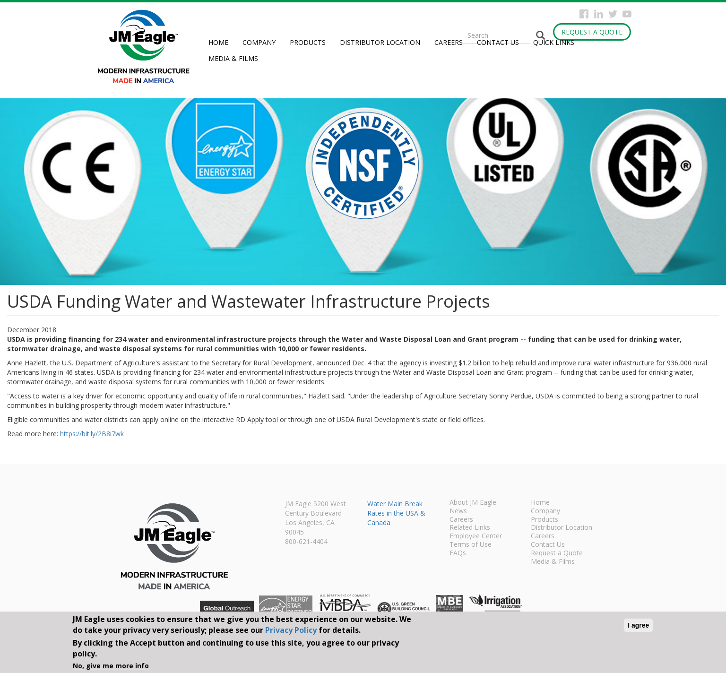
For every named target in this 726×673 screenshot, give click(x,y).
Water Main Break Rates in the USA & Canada (396, 513)
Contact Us (498, 42)
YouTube (626, 13)
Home (218, 42)
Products (308, 42)
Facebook (583, 13)
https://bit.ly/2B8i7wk (92, 433)
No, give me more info (111, 665)
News (458, 511)
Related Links (469, 528)
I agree (638, 625)
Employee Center (475, 536)
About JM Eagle (472, 503)
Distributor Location (380, 42)
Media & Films (233, 58)
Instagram (598, 13)
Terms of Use (470, 545)
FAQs (457, 553)
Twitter (612, 13)
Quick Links (553, 42)
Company (259, 42)
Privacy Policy (291, 630)
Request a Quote (592, 31)
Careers (448, 42)
